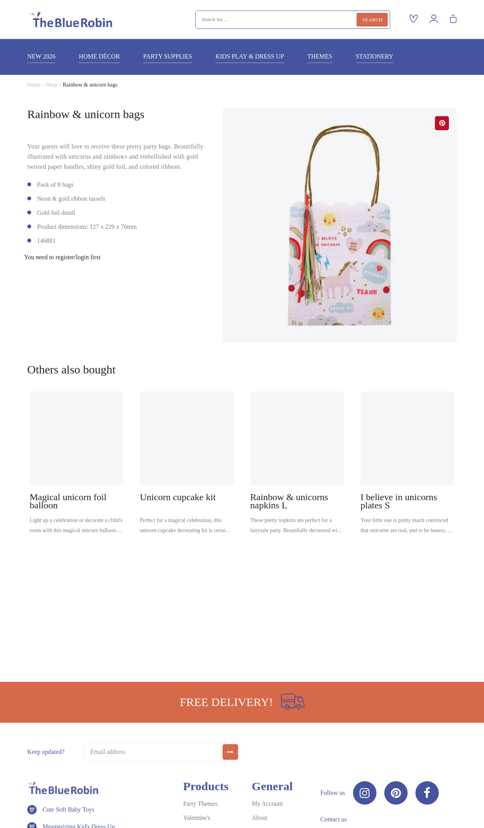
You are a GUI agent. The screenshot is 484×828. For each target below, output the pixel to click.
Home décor (99, 56)
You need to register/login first (62, 257)
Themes (319, 56)
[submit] (230, 752)
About (259, 817)
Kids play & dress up (250, 56)
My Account (267, 803)
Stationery (375, 56)
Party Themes (200, 803)
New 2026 (41, 56)
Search (372, 20)
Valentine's (196, 817)
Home (34, 85)
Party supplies (167, 56)
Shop (51, 85)
